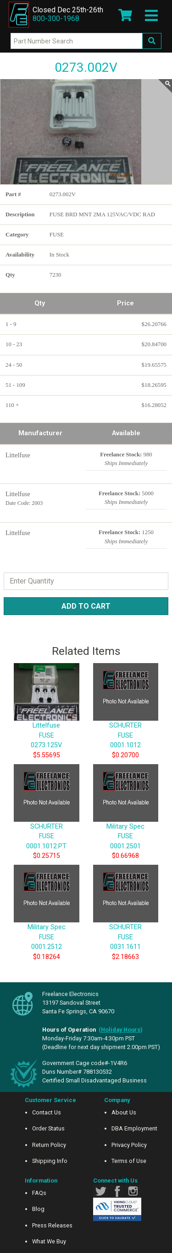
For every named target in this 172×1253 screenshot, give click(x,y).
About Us (123, 1112)
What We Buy (49, 1241)
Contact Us (46, 1112)
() (121, 1029)
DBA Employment (134, 1128)
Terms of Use (128, 1160)
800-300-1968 (56, 18)
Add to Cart (86, 606)
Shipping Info (49, 1160)
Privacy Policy (129, 1144)
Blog (38, 1208)
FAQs (39, 1192)
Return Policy (49, 1144)
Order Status (48, 1128)
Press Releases (52, 1225)
